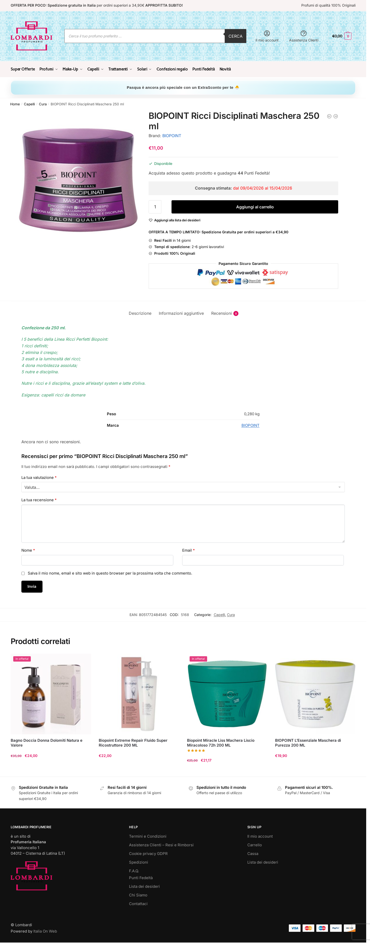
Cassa (252, 853)
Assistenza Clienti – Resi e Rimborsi (161, 844)
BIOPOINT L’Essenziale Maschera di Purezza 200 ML (308, 742)
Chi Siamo (138, 894)
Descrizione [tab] (140, 312)
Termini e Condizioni (147, 835)
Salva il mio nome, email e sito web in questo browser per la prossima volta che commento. (110, 572)
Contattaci (138, 903)
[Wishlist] (177, 220)
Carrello (254, 844)
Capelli (29, 104)
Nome (28, 549)
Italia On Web (45, 930)
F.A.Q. (134, 870)
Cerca (236, 36)
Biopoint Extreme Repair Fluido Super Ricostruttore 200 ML (133, 742)
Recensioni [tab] (221, 313)
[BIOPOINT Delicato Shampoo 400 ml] (335, 115)
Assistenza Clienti (303, 36)
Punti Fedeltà (141, 877)
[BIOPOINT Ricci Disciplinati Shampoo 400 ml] (329, 115)
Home (15, 104)
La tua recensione (39, 499)
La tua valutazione (39, 476)
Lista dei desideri (144, 885)
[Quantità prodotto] (155, 206)
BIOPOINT (171, 135)
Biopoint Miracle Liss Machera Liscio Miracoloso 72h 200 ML (220, 742)
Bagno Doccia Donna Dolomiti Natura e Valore (46, 742)
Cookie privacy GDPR (148, 853)
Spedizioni (138, 861)
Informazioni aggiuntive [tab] (181, 312)
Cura (43, 104)
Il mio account (267, 36)
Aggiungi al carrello (255, 206)
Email (188, 549)
